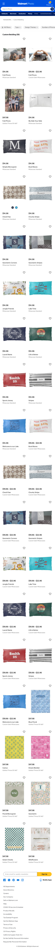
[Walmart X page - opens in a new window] (9, 880)
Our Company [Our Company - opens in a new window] (8, 897)
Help (5, 904)
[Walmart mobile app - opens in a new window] (45, 880)
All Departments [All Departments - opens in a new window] (9, 886)
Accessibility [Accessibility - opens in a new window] (7, 914)
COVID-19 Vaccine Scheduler (13, 907)
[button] (14, 39)
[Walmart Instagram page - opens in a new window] (22, 880)
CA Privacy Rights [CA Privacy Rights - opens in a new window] (9, 931)
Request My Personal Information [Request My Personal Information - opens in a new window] (15, 942)
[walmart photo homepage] (26, 4)
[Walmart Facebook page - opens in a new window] (4, 880)
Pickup (30, 13)
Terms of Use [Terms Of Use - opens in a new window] (7, 924)
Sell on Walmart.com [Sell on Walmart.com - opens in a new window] (10, 900)
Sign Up (44, 874)
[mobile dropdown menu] (3, 4)
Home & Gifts (7, 20)
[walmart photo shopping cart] (49, 4)
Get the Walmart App (10, 921)
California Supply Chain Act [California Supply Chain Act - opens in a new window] (12, 935)
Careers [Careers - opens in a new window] (6, 893)
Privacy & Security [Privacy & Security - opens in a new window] (9, 928)
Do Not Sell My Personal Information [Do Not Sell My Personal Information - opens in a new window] (16, 938)
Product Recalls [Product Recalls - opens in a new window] (8, 911)
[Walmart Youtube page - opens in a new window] (18, 880)
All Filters (6, 27)
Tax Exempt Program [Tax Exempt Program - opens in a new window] (10, 918)
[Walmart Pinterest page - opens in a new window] (13, 880)
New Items (13, 13)
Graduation (22, 13)
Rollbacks (5, 13)
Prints (36, 13)
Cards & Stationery (45, 13)
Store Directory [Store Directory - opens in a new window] (8, 890)
